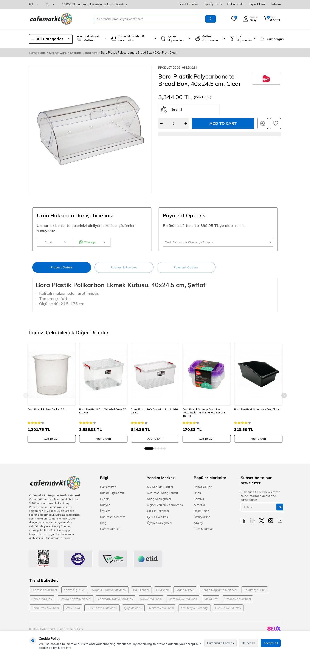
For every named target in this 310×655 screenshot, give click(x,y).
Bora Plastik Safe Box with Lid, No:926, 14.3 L (151, 412)
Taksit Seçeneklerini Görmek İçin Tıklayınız (218, 244)
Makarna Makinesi (161, 611)
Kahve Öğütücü (74, 593)
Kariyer (105, 508)
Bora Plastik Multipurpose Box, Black (258, 411)
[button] (148, 452)
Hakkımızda (235, 4)
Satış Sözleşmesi (159, 502)
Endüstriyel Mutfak (228, 611)
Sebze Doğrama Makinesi (219, 593)
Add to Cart (223, 123)
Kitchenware (58, 53)
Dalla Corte (201, 514)
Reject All (248, 643)
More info (64, 648)
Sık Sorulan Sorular (160, 490)
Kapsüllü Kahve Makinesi (109, 593)
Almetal (199, 508)
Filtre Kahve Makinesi (183, 602)
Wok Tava (73, 611)
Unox (197, 496)
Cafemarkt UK (110, 532)
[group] (90, 129)
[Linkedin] (252, 524)
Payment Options (186, 272)
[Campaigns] (270, 39)
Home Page (37, 53)
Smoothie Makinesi (238, 602)
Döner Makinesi (42, 602)
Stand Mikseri (185, 593)
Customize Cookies (220, 643)
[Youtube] (279, 524)
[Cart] (272, 18)
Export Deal (257, 4)
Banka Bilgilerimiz (112, 496)
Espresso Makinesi (44, 593)
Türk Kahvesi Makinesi (102, 611)
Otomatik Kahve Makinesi (115, 602)
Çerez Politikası (158, 520)
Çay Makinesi (133, 611)
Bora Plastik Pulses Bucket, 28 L (48, 411)
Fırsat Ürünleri (188, 4)
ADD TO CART (51, 440)
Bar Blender (141, 593)
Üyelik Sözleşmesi (159, 526)
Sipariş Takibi (212, 4)
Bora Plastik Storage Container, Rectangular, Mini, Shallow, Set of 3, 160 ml (206, 414)
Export (55, 244)
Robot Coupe (203, 490)
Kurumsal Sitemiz (112, 520)
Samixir (199, 502)
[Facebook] (243, 524)
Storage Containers (84, 53)
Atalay (198, 526)
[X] (261, 524)
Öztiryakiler (202, 520)
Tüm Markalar (203, 532)
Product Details (62, 272)
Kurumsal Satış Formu (162, 496)
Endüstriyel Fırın (255, 593)
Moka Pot (211, 602)
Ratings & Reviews (124, 272)
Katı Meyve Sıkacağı (194, 611)
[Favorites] (234, 19)
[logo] (51, 18)
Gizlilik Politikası (158, 514)
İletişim (276, 4)
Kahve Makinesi (151, 602)
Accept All (271, 643)
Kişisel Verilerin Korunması (165, 508)
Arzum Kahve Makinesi (75, 602)
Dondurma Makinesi (45, 611)
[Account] (250, 18)
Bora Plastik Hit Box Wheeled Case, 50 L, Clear (102, 412)
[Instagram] (270, 524)
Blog (103, 526)
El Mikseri (162, 593)
